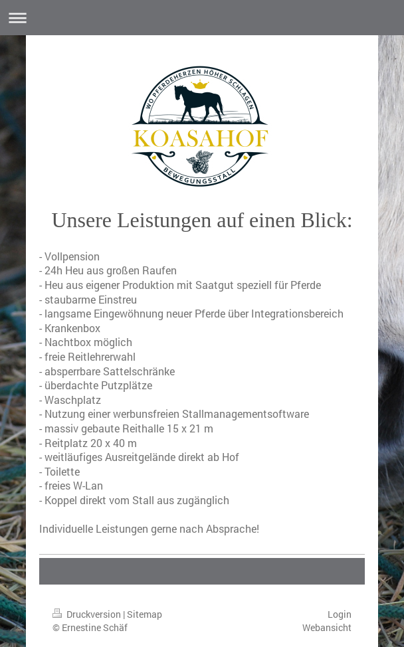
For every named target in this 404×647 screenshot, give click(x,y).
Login (340, 614)
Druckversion (87, 614)
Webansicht (327, 627)
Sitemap (144, 614)
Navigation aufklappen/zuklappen (202, 17)
